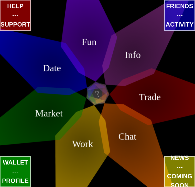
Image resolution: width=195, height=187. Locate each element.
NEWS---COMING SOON (179, 171)
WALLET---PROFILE (15, 171)
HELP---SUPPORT (15, 15)
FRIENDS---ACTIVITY (179, 15)
